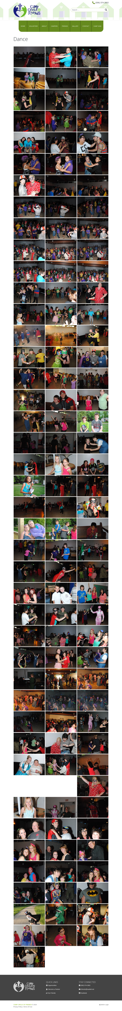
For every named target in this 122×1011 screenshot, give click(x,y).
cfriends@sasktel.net (87, 989)
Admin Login (105, 1004)
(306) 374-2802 (102, 3)
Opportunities (52, 985)
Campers (54, 26)
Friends (65, 26)
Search (106, 10)
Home (23, 26)
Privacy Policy (17, 1007)
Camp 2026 (97, 26)
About (44, 26)
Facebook (84, 993)
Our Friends (52, 993)
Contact (85, 26)
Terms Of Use (27, 1007)
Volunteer (33, 26)
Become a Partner (54, 989)
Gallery (75, 26)
